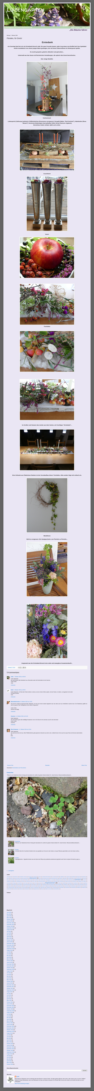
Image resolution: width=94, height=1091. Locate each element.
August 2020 (9, 1012)
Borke (40, 878)
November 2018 (10, 1048)
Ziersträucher (26, 888)
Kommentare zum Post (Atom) (19, 767)
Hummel (35, 883)
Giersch (84, 879)
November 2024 (10, 924)
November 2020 (10, 1007)
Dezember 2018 (10, 1047)
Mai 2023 (9, 955)
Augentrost (68, 876)
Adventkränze (15, 876)
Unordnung (23, 887)
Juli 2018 (9, 1055)
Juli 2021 (9, 993)
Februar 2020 (10, 1022)
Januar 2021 (9, 1003)
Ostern (86, 884)
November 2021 (10, 986)
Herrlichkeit (61, 881)
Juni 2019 (9, 1036)
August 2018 (9, 1053)
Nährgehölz (44, 884)
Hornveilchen (19, 883)
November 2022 (10, 966)
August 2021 (9, 991)
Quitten (17, 885)
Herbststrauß (55, 881)
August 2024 (9, 929)
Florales (17, 849)
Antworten (13, 685)
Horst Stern (25, 883)
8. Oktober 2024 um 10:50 (26, 701)
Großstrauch (28, 881)
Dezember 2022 (10, 964)
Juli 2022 (9, 972)
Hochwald (8, 883)
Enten (8, 879)
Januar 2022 (9, 983)
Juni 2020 (9, 1016)
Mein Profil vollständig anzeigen (22, 1083)
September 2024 (10, 928)
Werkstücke (67, 887)
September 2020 (10, 1010)
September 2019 (10, 1031)
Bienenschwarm (17, 878)
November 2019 (10, 1028)
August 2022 (9, 971)
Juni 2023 (9, 953)
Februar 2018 (10, 1064)
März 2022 (9, 979)
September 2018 (10, 1052)
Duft (73, 878)
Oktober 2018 (10, 1050)
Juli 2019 (9, 1034)
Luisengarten (25, 9)
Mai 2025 (9, 914)
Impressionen (50, 883)
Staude (57, 885)
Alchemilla (30, 876)
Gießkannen (9, 881)
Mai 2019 (9, 1038)
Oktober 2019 (10, 1029)
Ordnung (70, 884)
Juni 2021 (9, 995)
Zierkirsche (21, 888)
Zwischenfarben (56, 888)
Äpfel (58, 876)
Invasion (17, 857)
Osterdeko (81, 884)
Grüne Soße (34, 881)
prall (13, 885)
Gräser (23, 881)
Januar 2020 (9, 1024)
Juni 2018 (9, 1057)
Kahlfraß (64, 883)
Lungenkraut (85, 883)
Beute (8, 878)
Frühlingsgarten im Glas (49, 879)
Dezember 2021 (10, 984)
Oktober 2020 (10, 1009)
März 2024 (9, 938)
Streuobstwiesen (73, 885)
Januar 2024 (9, 941)
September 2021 (10, 990)
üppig (28, 887)
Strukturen (79, 885)
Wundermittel (9, 888)
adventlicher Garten (22, 876)
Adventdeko (9, 876)
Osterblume (76, 884)
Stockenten (67, 885)
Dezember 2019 (10, 1026)
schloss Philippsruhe (46, 885)
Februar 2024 (10, 940)
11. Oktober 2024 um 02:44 (25, 729)
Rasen (21, 885)
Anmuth (53, 876)
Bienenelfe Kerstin (15, 701)
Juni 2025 (9, 912)
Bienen (11, 878)
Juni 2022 (9, 974)
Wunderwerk (15, 888)
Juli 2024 (9, 931)
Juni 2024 (9, 933)
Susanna (13, 716)
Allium (39, 876)
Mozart (39, 884)
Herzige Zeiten (67, 881)
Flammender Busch (19, 879)
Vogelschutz (49, 887)
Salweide (39, 885)
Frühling (41, 879)
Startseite (47, 765)
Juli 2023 (9, 952)
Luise (80, 883)
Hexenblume (74, 881)
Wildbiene (78, 887)
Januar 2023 (9, 962)
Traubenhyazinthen (11, 887)
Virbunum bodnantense (35, 887)
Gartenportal (70, 879)
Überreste (18, 887)
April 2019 (9, 1040)
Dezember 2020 (10, 1005)
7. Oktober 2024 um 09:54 (20, 676)
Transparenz (85, 885)
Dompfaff (69, 878)
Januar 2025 (9, 921)
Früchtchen (37, 879)
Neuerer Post (10, 765)
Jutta (12, 676)
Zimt (31, 888)
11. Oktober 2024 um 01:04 (22, 716)
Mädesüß (9, 884)
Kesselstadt (69, 883)
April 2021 (9, 998)
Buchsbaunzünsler (46, 878)
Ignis (39, 883)
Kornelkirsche (75, 883)
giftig (13, 881)
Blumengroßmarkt (25, 878)
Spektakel (53, 885)
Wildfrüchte (84, 887)
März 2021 (9, 1000)
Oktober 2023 (10, 947)
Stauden (61, 885)
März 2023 (9, 959)
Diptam (65, 878)
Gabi (12, 689)
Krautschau (10, 772)
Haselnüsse (49, 881)
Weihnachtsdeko (61, 887)
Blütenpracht (33, 878)
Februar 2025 (10, 919)
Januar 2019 (9, 1045)
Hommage (14, 883)
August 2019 (9, 1033)
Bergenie (78, 876)
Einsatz (84, 878)
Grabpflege (18, 881)
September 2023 (10, 948)
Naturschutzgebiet (58, 884)
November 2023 (10, 945)
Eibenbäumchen (79, 878)
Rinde (29, 885)
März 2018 (9, 1062)
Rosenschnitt (33, 885)
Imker (43, 883)
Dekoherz (60, 878)
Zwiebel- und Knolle (48, 888)
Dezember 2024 (10, 922)
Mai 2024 (9, 934)
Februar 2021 (10, 1002)
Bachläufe (73, 876)
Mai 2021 (9, 997)
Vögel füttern (42, 887)
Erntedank (12, 879)
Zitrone (42, 888)
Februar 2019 (10, 1043)
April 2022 (9, 978)
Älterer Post (84, 765)
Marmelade (20, 884)
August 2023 (9, 950)
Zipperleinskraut (36, 888)
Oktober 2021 (10, 988)
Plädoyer (9, 885)
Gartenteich (77, 879)
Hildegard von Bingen (82, 881)
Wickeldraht (73, 887)
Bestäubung (84, 876)
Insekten (59, 883)
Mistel (32, 884)
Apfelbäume (62, 876)
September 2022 (10, 969)
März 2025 (9, 917)
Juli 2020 (9, 1014)
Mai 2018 (9, 1059)
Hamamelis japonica (41, 881)
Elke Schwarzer (14, 729)
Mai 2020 (9, 1017)
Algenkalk (35, 876)
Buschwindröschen (54, 878)
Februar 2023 (10, 960)
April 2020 (9, 1019)
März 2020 (9, 1021)
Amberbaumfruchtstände (46, 876)
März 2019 (9, 1041)
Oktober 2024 (10, 926)
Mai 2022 (9, 976)
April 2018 (9, 1060)
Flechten (26, 879)
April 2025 (9, 915)
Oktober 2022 (10, 967)
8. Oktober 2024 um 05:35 (19, 689)
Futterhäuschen (58, 879)
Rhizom (24, 885)
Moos (36, 884)
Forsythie (31, 879)
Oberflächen (65, 884)
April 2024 (9, 936)
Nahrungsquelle (51, 884)
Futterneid (64, 879)
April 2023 (9, 957)
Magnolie (14, 884)
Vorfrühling (54, 887)
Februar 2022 (10, 981)
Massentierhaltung (26, 884)
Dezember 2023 (10, 943)
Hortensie (30, 883)
